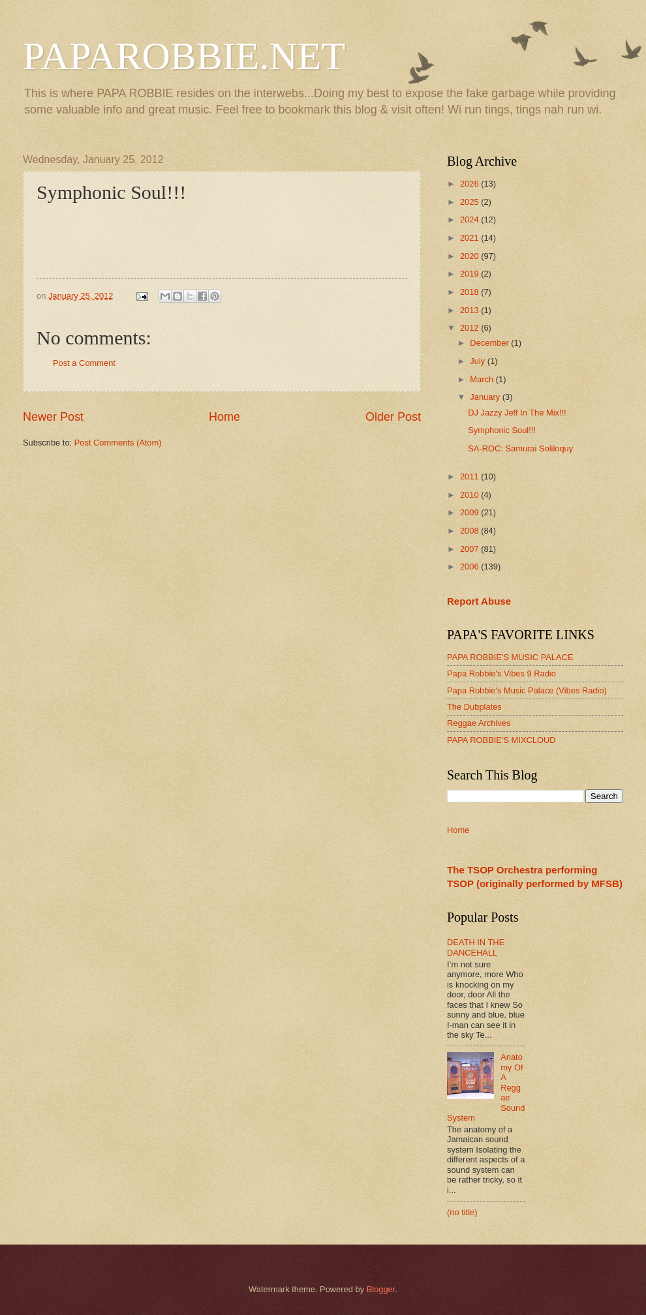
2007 (470, 549)
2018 (470, 292)
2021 (470, 238)
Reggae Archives (478, 723)
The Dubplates (474, 707)
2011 (470, 476)
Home (224, 416)
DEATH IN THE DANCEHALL (475, 947)
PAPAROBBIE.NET (184, 56)
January (486, 397)
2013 (470, 310)
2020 (470, 256)
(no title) (462, 1212)
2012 (470, 328)
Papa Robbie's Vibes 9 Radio (501, 673)
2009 (470, 512)
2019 (470, 274)
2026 (470, 184)
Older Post (393, 416)
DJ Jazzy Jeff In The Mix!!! (517, 412)
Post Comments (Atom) (118, 442)
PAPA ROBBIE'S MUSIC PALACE (510, 657)
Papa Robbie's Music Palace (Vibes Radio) (527, 690)
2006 (470, 566)
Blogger (381, 1289)
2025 (470, 202)
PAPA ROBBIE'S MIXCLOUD (501, 740)
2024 (470, 219)
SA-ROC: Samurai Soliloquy (520, 448)
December (490, 343)
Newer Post (53, 416)
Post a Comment (84, 363)
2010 (470, 495)
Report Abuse (479, 601)
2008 (470, 531)
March (482, 379)
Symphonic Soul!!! (502, 430)
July (478, 361)
